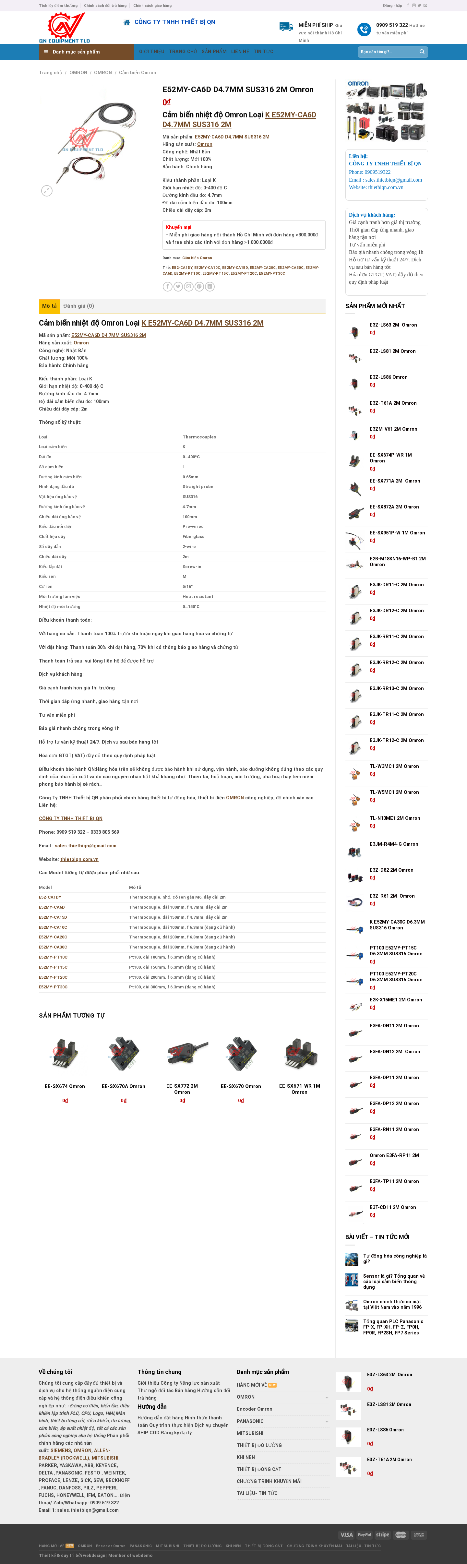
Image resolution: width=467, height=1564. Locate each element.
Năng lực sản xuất (199, 1383)
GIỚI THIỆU (151, 51)
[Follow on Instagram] (414, 5)
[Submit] (422, 52)
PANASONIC (250, 1421)
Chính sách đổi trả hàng (105, 5)
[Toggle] (327, 1397)
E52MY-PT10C (187, 273)
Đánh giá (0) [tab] (79, 306)
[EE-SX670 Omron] (241, 1053)
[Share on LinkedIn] (210, 287)
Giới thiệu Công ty (158, 1383)
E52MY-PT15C (215, 273)
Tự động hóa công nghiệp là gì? (395, 1258)
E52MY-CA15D (235, 267)
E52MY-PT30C (272, 273)
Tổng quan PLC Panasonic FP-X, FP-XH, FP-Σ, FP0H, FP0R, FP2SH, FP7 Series (393, 1327)
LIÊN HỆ (240, 51)
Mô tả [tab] (49, 306)
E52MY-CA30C (291, 267)
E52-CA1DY (182, 267)
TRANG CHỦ (183, 51)
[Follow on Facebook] (408, 5)
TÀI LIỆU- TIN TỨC (257, 1493)
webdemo (142, 1555)
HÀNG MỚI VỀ (252, 1385)
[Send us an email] (425, 5)
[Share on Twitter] (178, 287)
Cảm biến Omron (137, 73)
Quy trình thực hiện (172, 1425)
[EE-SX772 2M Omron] (182, 1053)
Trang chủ (50, 73)
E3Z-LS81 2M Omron (389, 1404)
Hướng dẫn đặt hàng (161, 1418)
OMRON (78, 73)
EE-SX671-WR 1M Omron (299, 1089)
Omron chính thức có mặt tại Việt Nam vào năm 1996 (392, 1304)
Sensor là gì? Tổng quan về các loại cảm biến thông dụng (394, 1281)
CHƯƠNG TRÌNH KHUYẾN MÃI (269, 1481)
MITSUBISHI (105, 1458)
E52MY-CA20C (263, 267)
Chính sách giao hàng (152, 5)
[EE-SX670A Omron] (124, 1053)
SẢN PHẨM (214, 51)
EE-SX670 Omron (241, 1086)
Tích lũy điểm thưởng (58, 5)
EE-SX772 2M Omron (182, 1089)
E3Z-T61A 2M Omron (390, 1459)
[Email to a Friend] (189, 287)
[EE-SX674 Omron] (65, 1053)
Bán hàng (185, 1390)
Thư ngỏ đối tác (156, 1390)
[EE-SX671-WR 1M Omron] (299, 1053)
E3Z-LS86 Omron (386, 1429)
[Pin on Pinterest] (199, 287)
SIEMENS (61, 1450)
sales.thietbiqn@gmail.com (85, 846)
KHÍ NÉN (246, 1457)
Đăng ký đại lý (176, 1433)
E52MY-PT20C (244, 273)
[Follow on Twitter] (419, 5)
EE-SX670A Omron (123, 1086)
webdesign (94, 1555)
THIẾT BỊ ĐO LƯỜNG (259, 1445)
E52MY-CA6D (52, 907)
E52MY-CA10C (207, 267)
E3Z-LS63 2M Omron (390, 1374)
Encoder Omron (254, 1409)
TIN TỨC (263, 51)
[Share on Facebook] (168, 287)
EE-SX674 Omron (65, 1086)
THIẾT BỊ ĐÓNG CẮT (259, 1469)
